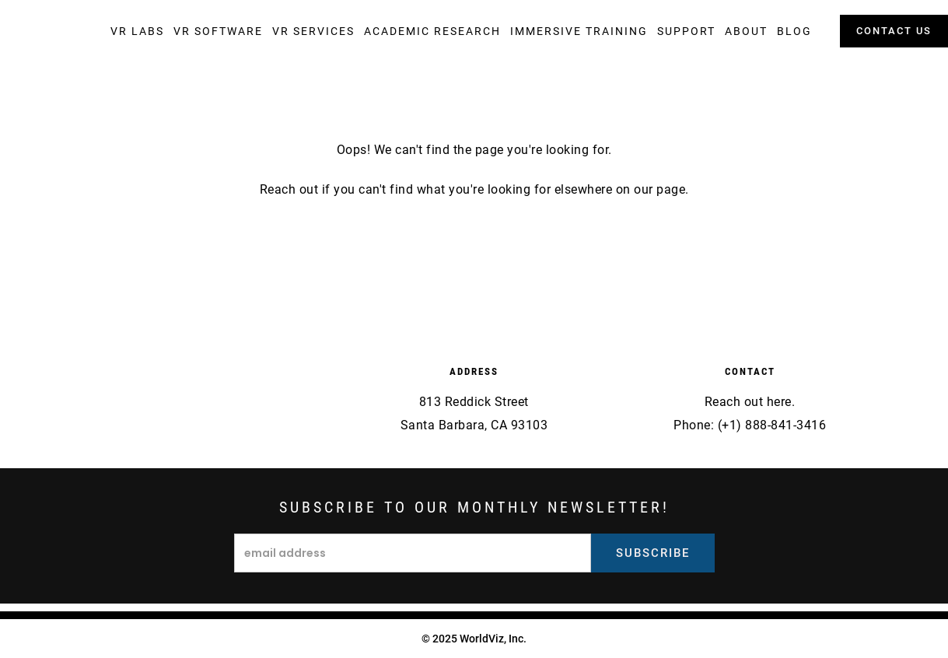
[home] (58, 33)
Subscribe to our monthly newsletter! (474, 507)
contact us (894, 31)
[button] (137, 31)
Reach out (289, 189)
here (779, 401)
